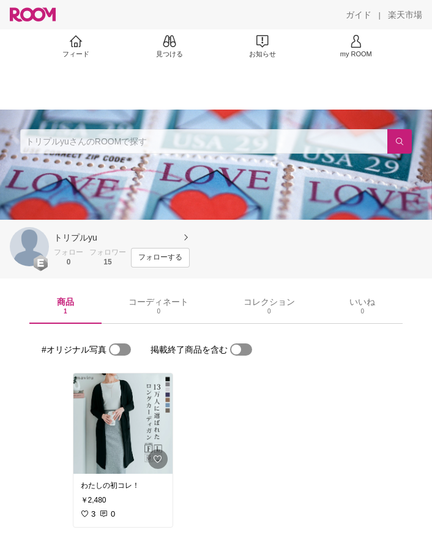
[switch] (120, 349)
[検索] (399, 141)
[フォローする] (160, 258)
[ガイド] (358, 14)
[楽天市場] (405, 14)
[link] (123, 423)
